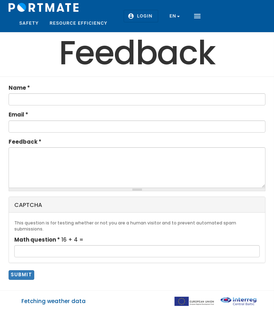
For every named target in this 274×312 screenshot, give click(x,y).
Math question (37, 239)
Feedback (25, 141)
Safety (29, 23)
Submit (21, 274)
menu (197, 16)
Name (19, 87)
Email (18, 114)
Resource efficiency (78, 23)
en (175, 16)
